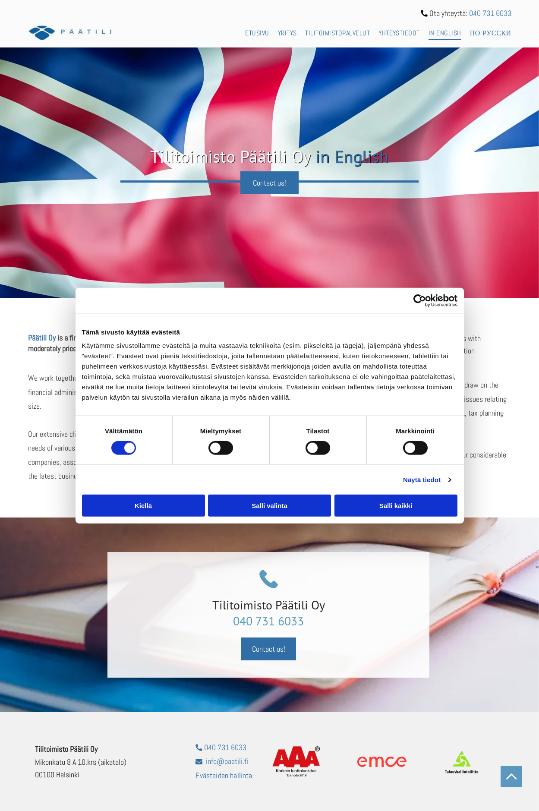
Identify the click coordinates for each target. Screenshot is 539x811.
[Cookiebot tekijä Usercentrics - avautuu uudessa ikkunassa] (419, 300)
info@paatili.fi (227, 761)
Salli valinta (269, 505)
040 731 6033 (490, 13)
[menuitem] (252, 33)
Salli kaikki (396, 505)
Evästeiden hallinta (223, 775)
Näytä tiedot (422, 479)
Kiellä (143, 505)
